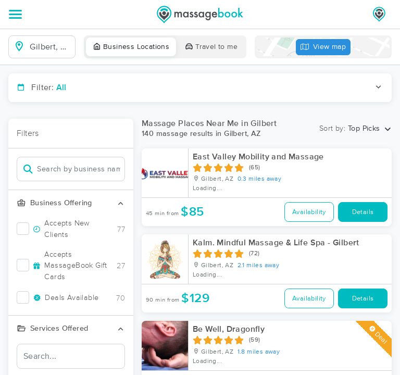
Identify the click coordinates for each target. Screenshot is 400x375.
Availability (309, 212)
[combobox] (50, 47)
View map (323, 47)
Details (363, 212)
